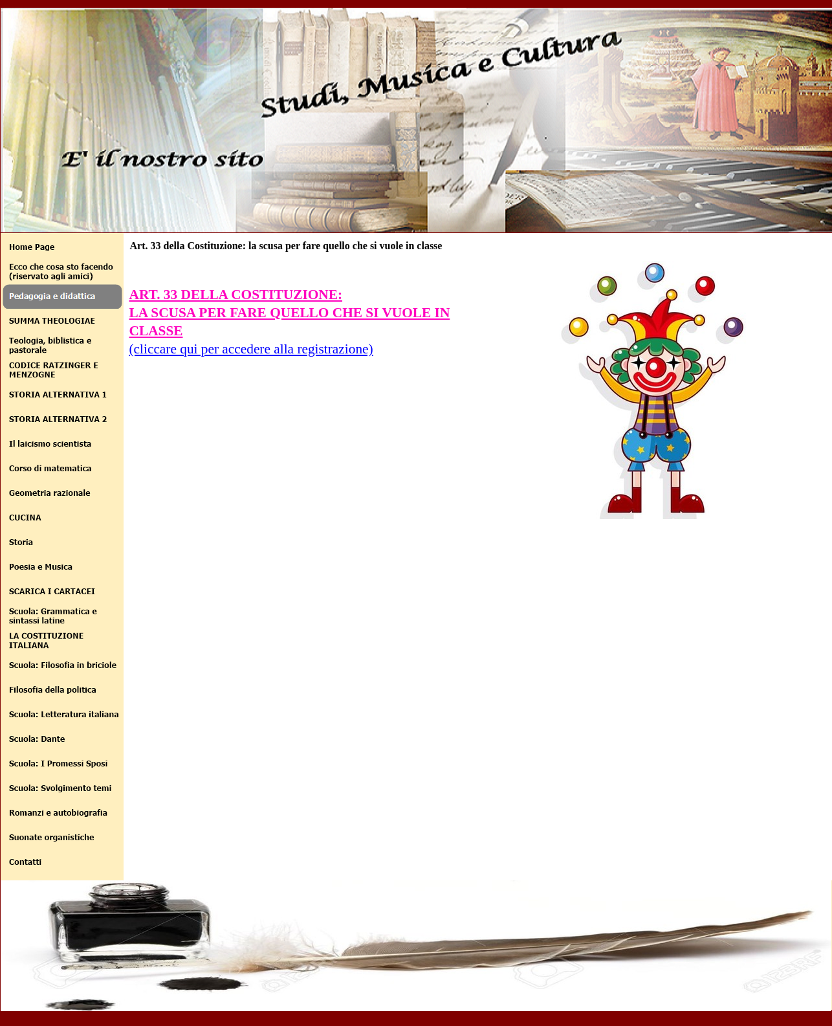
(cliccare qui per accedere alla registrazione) (251, 349)
